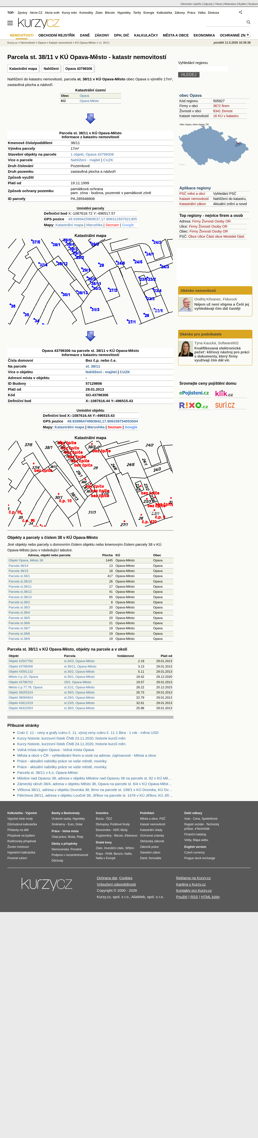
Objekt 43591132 (21, 671)
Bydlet (242, 3)
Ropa (99, 853)
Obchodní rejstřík (191, 3)
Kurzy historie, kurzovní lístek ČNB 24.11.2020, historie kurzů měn (71, 744)
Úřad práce (59, 837)
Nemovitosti (28, 42)
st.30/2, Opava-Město (79, 671)
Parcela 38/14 (18, 566)
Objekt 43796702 (21, 682)
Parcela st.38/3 (19, 607)
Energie (148, 12)
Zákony (179, 12)
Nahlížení (51, 69)
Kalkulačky (146, 35)
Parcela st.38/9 (19, 639)
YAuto (218, 3)
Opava (84, 96)
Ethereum (131, 835)
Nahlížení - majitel (85, 160)
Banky (56, 813)
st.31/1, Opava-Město (79, 687)
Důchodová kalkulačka (22, 824)
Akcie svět (52, 12)
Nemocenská (60, 849)
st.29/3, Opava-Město (79, 697)
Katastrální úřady (151, 830)
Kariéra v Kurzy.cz (191, 884)
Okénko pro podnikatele (201, 334)
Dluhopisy (102, 824)
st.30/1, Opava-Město (79, 677)
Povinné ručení (17, 858)
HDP (116, 830)
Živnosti (208, 221)
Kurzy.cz (12, 42)
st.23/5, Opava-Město (79, 703)
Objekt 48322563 (21, 708)
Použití (181, 897)
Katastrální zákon (192, 204)
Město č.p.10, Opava (23, 677)
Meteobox (230, 3)
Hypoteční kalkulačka (21, 852)
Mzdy (124, 830)
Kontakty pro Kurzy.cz (194, 890)
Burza (99, 818)
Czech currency (194, 852)
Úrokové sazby (61, 818)
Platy (80, 837)
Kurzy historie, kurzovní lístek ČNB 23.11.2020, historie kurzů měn (71, 738)
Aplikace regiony (195, 188)
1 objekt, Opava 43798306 (92, 154)
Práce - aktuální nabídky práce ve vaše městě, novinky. (62, 761)
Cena (196, 818)
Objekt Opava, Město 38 (26, 560)
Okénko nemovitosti (198, 290)
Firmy (196, 221)
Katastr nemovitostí (194, 199)
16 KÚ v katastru (226, 116)
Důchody (57, 860)
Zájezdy (208, 3)
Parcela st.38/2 (19, 602)
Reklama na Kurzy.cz (193, 878)
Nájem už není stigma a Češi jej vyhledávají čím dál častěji (221, 306)
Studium (253, 3)
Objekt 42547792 (21, 661)
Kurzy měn (69, 12)
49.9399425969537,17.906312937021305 (102, 219)
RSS (194, 897)
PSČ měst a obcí (192, 194)
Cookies (125, 878)
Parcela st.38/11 (20, 586)
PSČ (162, 818)
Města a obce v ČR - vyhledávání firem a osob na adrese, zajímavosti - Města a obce (86, 755)
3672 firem (221, 106)
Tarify (137, 12)
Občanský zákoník (152, 841)
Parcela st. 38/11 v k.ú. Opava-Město (47, 772)
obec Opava (190, 95)
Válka (201, 12)
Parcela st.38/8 (19, 633)
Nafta (128, 853)
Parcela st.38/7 (19, 628)
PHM (108, 853)
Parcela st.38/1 (19, 576)
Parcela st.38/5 (19, 618)
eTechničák (202, 828)
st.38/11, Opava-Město (80, 666)
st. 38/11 (93, 366)
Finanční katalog (195, 834)
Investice (102, 813)
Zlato (99, 12)
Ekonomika (204, 35)
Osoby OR (222, 221)
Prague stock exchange (199, 858)
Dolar (79, 824)
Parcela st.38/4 (19, 612)
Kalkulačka (164, 12)
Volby (187, 840)
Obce (192, 236)
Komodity (86, 12)
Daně (85, 35)
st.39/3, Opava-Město (79, 692)
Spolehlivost (210, 818)
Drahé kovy (104, 842)
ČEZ (109, 818)
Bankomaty (72, 813)
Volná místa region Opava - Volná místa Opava (55, 750)
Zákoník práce (149, 847)
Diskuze (213, 12)
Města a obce (176, 35)
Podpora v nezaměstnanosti (70, 855)
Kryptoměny (104, 835)
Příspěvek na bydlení (21, 835)
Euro (71, 824)
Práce (191, 12)
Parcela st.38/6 (19, 623)
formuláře (155, 858)
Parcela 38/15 (18, 571)
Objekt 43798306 (21, 666)
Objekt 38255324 (21, 692)
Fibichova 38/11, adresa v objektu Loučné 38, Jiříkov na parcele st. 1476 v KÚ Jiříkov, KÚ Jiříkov (95, 795)
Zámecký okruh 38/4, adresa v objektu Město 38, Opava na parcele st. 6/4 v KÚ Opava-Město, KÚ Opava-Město (95, 784)
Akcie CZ (36, 12)
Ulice (201, 236)
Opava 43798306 (78, 69)
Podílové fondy (119, 824)
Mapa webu (200, 840)
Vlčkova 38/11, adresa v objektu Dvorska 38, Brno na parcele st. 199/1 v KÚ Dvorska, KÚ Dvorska (95, 790)
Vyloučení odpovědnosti (116, 884)
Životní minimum (18, 847)
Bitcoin (110, 12)
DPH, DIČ (121, 35)
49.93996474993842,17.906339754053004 (102, 421)
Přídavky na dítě (18, 830)
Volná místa (70, 831)
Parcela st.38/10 (20, 581)
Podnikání (147, 813)
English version (195, 847)
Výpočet (31, 813)
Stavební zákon (150, 852)
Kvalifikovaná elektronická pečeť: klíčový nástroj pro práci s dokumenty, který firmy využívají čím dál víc (221, 354)
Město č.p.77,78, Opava (26, 687)
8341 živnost (222, 111)
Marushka (94, 225)
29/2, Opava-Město (77, 682)
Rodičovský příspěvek (21, 841)
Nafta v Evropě (105, 858)
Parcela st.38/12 (20, 592)
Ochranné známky (238, 35)
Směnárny (58, 824)
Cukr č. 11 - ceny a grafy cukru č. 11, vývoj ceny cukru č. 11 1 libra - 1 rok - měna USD (87, 732)
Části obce (214, 236)
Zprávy (22, 12)
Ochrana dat (107, 878)
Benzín (118, 853)
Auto (187, 818)
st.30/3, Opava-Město (79, 661)
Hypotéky (124, 12)
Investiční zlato (113, 848)
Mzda (71, 837)
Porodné (76, 849)
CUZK (108, 160)
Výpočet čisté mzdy (20, 818)
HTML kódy (210, 897)
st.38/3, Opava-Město (79, 708)
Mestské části (233, 236)
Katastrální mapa (23, 69)
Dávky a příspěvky (64, 843)
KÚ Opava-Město (85, 42)
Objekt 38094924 (21, 697)
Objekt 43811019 (21, 703)
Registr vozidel (194, 824)
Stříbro (129, 848)
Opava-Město (89, 101)
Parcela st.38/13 (20, 597)
